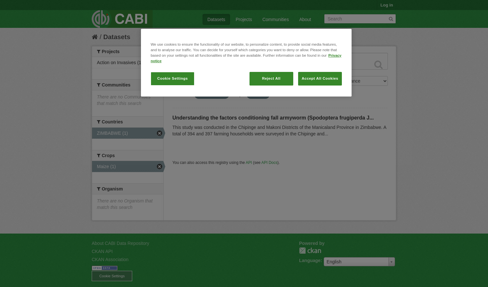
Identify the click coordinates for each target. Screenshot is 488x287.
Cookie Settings (172, 78)
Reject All (271, 78)
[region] (246, 63)
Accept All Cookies (320, 78)
